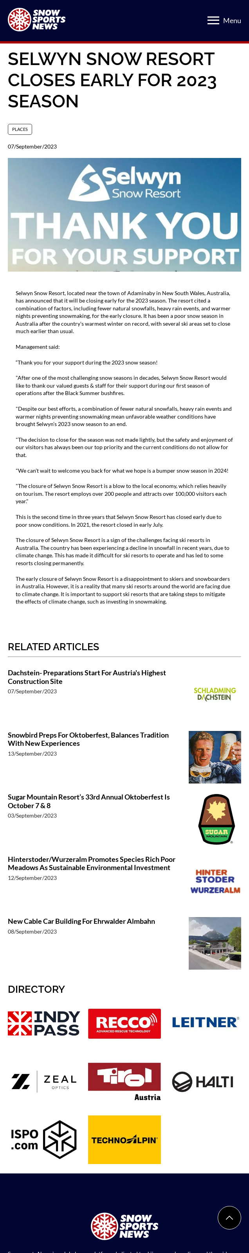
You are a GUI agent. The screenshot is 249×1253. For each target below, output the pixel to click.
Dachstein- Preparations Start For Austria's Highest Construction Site (87, 677)
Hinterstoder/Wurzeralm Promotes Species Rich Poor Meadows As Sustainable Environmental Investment (91, 863)
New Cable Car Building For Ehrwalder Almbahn (81, 921)
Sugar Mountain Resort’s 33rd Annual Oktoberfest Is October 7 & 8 (89, 801)
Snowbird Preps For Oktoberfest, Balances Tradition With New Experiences (88, 739)
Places (20, 129)
